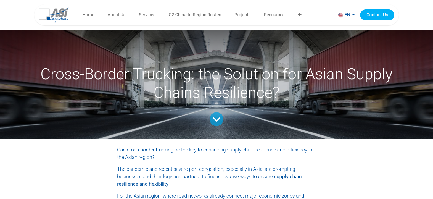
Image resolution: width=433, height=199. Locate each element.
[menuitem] (88, 14)
